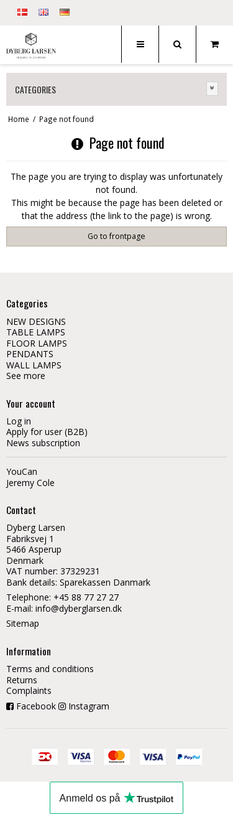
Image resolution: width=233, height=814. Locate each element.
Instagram (88, 706)
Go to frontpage (116, 236)
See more (25, 375)
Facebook (36, 706)
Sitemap (22, 623)
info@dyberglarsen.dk (78, 608)
